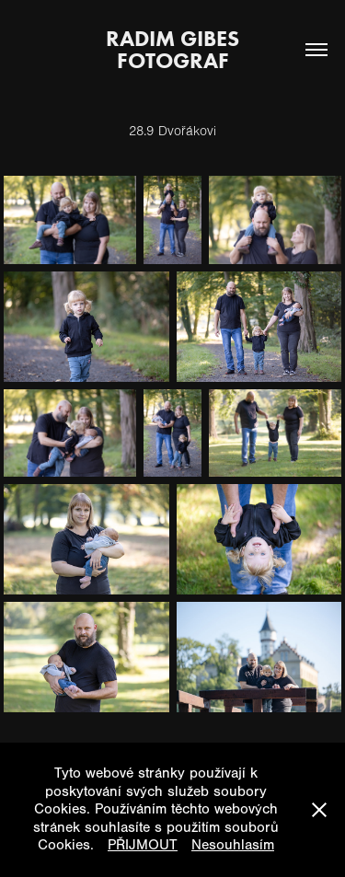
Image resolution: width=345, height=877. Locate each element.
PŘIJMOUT (143, 845)
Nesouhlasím (232, 845)
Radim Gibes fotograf (178, 49)
